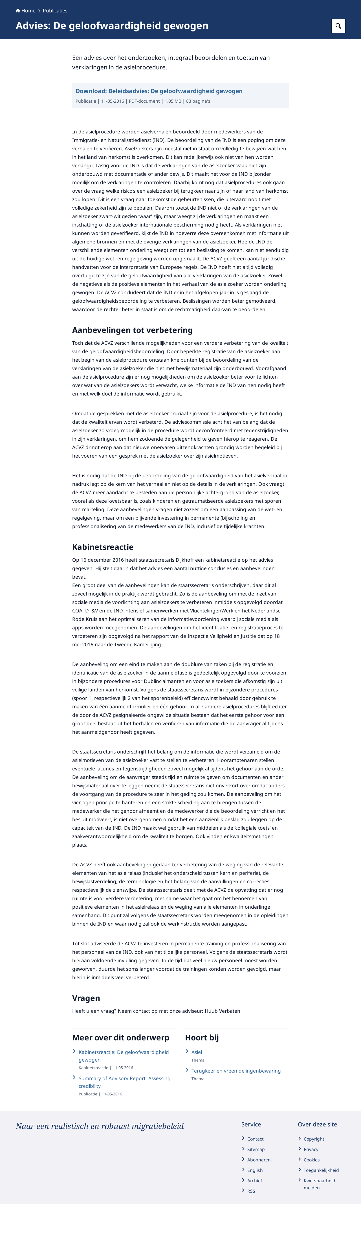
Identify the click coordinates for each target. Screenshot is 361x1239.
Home (26, 45)
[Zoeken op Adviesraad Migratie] (338, 61)
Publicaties (55, 45)
